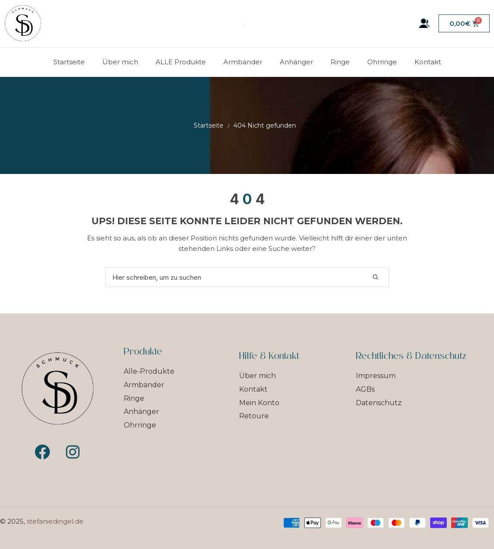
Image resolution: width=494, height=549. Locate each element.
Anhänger (296, 62)
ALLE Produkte (181, 62)
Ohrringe (382, 62)
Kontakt (427, 62)
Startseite (69, 62)
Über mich (120, 62)
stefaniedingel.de (55, 521)
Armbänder (242, 62)
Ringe (340, 62)
